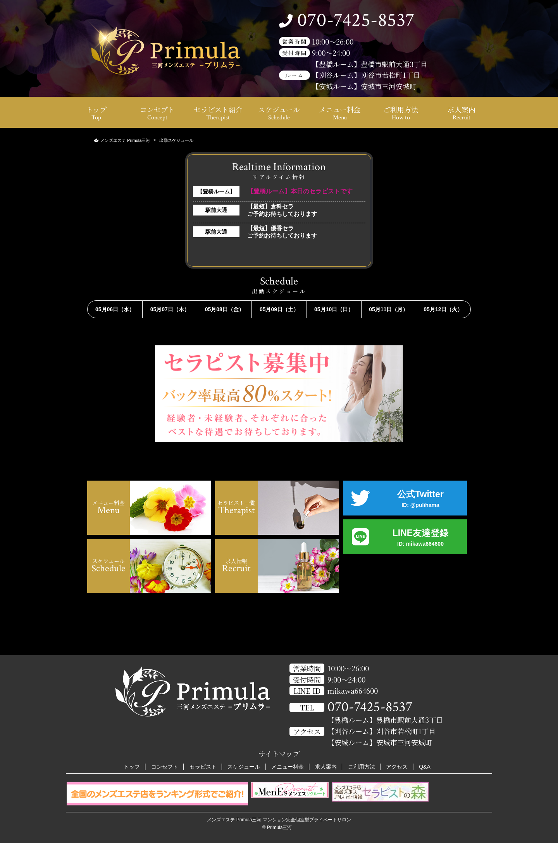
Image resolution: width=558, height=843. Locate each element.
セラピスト (203, 767)
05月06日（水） (114, 309)
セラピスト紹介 (218, 113)
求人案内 (461, 113)
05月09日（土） (279, 309)
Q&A (425, 767)
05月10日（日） (333, 309)
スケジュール (279, 113)
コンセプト (157, 113)
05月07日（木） (169, 309)
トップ (96, 113)
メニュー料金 (340, 113)
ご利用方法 (400, 113)
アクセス (397, 767)
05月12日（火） (443, 309)
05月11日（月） (388, 309)
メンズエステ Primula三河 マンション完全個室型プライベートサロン (279, 819)
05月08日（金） (224, 309)
